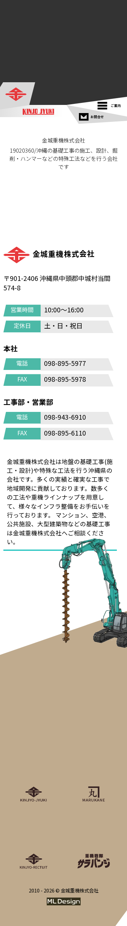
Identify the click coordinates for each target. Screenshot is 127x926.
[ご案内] (111, 104)
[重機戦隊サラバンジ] (94, 840)
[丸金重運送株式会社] (94, 773)
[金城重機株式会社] (18, 95)
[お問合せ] (92, 115)
